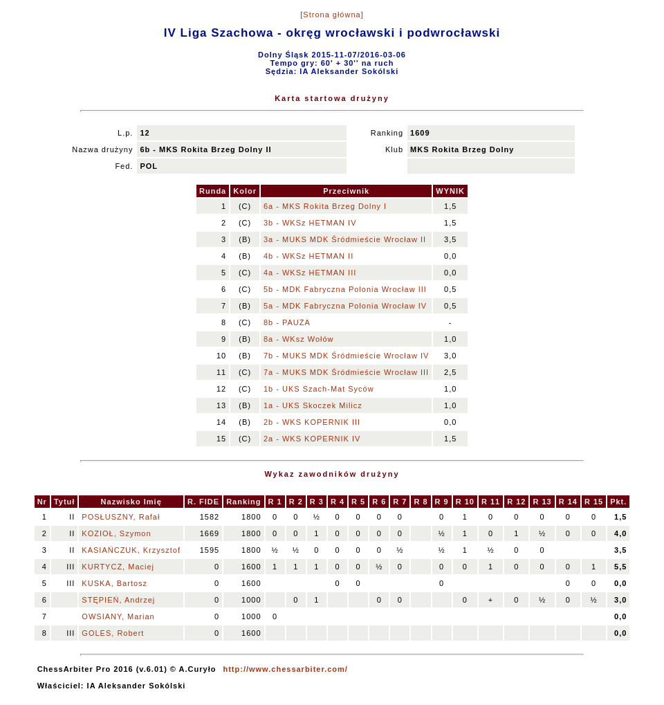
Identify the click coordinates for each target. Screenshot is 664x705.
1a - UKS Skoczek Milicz (313, 405)
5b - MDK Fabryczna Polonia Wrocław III (345, 289)
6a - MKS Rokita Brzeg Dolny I (325, 206)
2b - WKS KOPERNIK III (312, 422)
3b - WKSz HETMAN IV (310, 223)
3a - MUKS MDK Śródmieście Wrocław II (345, 239)
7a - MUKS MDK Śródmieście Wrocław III (346, 372)
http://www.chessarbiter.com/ (285, 669)
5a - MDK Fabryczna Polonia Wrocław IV (345, 306)
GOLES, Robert (113, 633)
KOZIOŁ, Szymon (116, 533)
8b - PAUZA (287, 322)
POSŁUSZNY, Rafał (121, 517)
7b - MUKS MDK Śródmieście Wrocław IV (346, 355)
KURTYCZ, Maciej (118, 566)
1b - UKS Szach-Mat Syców (319, 389)
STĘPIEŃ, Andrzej (118, 600)
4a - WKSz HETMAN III (310, 272)
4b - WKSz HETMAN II (308, 256)
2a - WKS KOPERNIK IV (312, 438)
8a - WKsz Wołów (299, 339)
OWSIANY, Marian (118, 616)
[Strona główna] (331, 14)
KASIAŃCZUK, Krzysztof (131, 550)
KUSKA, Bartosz (114, 583)
